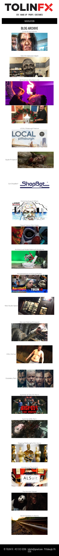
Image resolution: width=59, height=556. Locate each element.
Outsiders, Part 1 (29, 378)
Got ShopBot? (29, 184)
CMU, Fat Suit (29, 354)
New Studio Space (29, 306)
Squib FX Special (29, 160)
